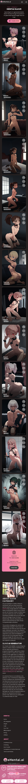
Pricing (5, 732)
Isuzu (5, 506)
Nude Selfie (17, 670)
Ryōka (5, 543)
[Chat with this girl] (23, 28)
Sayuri (5, 319)
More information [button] (12, 771)
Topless (11, 670)
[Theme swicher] (22, 2)
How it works (7, 747)
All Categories (7, 721)
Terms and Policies (8, 751)
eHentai (5, 609)
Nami (5, 394)
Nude (4, 670)
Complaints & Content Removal (12, 749)
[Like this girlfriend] (23, 32)
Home (8, 7)
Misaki (5, 469)
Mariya (5, 95)
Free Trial (14, 568)
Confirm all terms (20, 781)
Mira (4, 431)
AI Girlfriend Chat (8, 742)
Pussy (7, 670)
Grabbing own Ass (11, 671)
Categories (14, 7)
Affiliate (6, 735)
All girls (5, 723)
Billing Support (7, 730)
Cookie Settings (7, 781)
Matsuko (6, 58)
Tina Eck (6, 282)
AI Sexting (6, 745)
